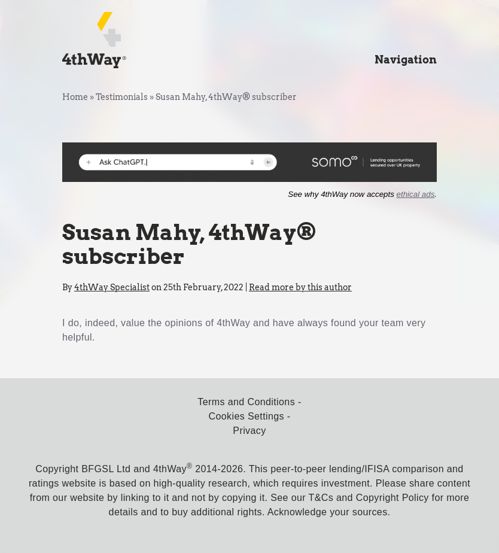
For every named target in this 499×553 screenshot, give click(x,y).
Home (75, 97)
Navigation (406, 59)
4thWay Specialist (112, 287)
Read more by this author (300, 287)
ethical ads (416, 194)
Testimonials (122, 97)
